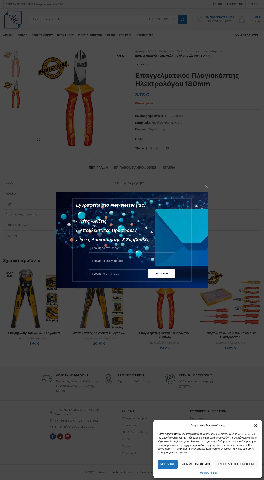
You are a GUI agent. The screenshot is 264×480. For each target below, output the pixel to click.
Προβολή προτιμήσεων (236, 464)
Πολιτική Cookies (208, 473)
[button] (256, 426)
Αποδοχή (167, 464)
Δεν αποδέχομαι (196, 464)
